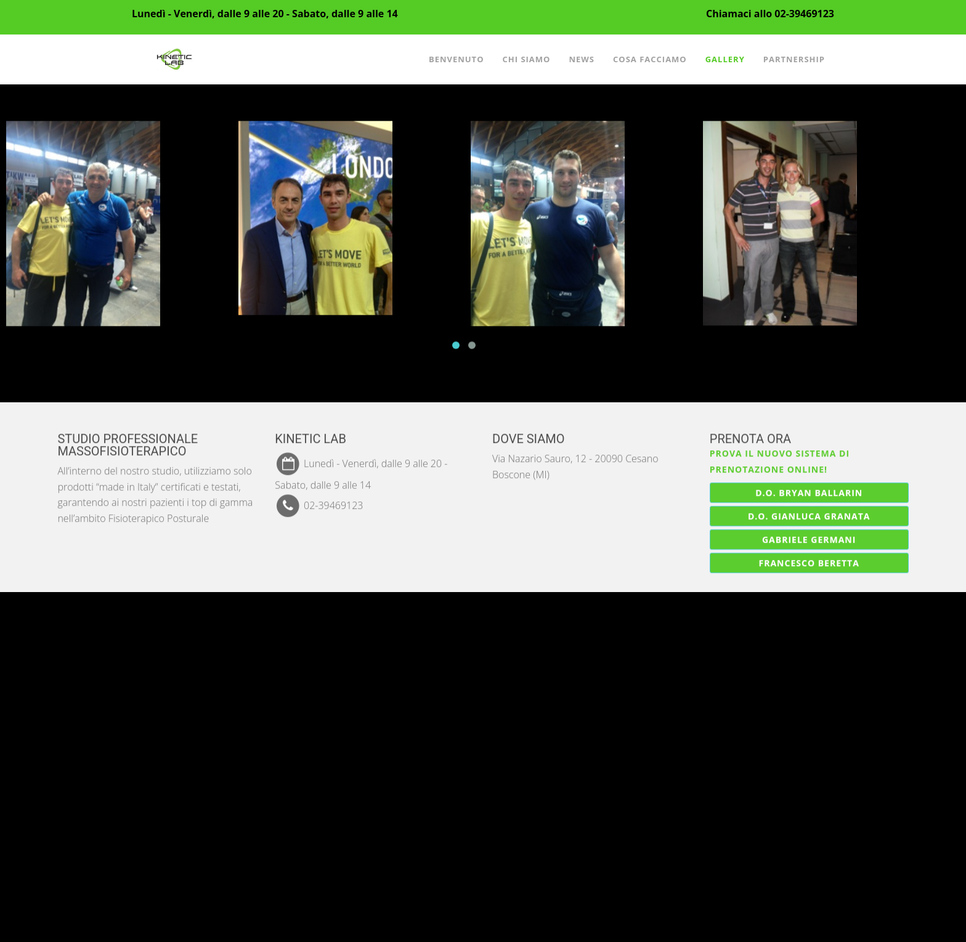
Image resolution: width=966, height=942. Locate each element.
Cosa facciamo (650, 59)
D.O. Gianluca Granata (809, 515)
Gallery (725, 59)
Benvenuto (456, 59)
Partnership (794, 59)
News (582, 59)
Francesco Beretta (809, 562)
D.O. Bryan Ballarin (808, 492)
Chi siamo (526, 59)
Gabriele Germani (809, 539)
